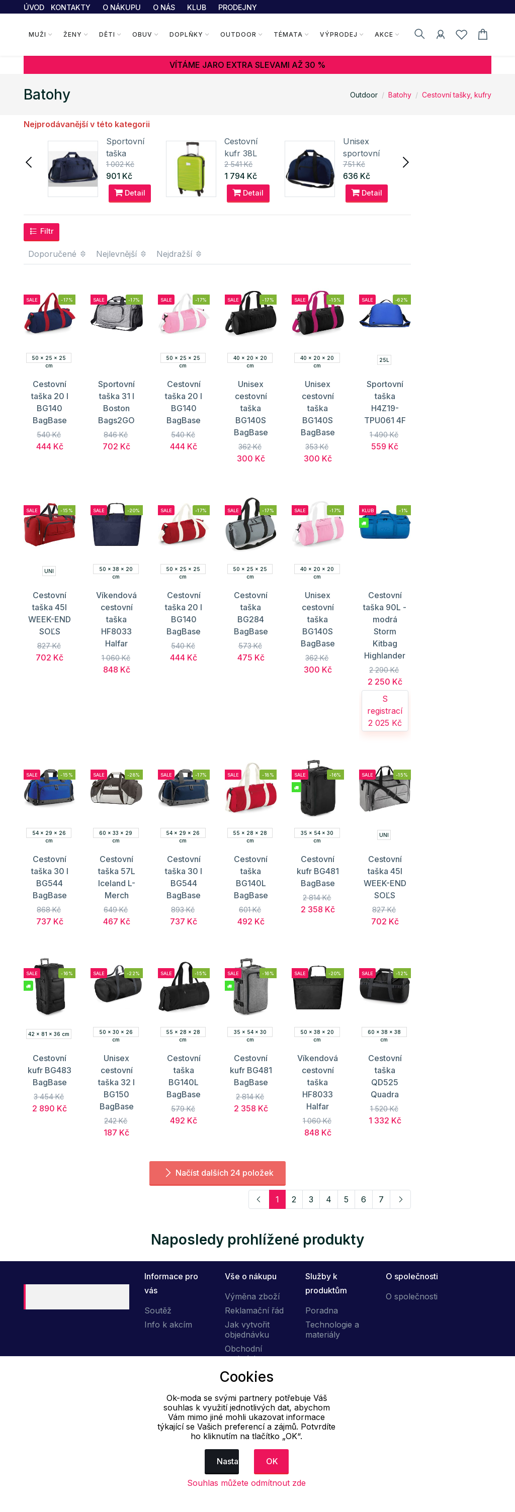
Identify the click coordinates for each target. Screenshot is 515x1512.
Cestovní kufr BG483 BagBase (49, 1070)
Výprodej (339, 34)
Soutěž (157, 1310)
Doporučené (57, 254)
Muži (37, 34)
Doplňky (186, 34)
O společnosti (412, 1296)
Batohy (399, 94)
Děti (107, 34)
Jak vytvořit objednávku (247, 1329)
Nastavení (228, 1461)
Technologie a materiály (332, 1329)
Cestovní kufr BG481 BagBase (318, 871)
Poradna (321, 1310)
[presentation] (30, 161)
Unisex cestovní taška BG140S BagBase (251, 408)
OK (272, 1461)
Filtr (41, 231)
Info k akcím (168, 1324)
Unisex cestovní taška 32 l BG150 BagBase (116, 1082)
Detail (129, 192)
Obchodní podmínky (244, 1354)
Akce (384, 34)
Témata (288, 34)
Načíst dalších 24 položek (217, 1173)
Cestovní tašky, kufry (456, 94)
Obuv (142, 34)
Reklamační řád (254, 1310)
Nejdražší (179, 254)
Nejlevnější (121, 254)
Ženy (72, 34)
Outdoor (238, 34)
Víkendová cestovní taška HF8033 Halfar (116, 619)
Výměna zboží (252, 1296)
